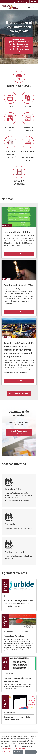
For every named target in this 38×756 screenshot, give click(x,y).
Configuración (6, 752)
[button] (3, 37)
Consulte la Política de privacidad (13, 748)
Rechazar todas (31, 752)
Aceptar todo (18, 752)
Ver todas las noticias (19, 393)
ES (33, 2)
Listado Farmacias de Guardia (19, 432)
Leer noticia (24, 254)
